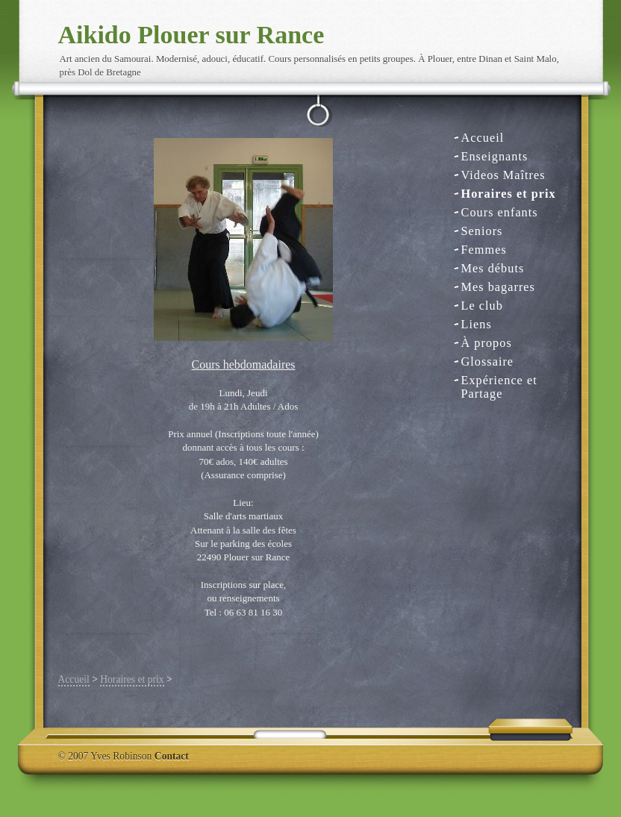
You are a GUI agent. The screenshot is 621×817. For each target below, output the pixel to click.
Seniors (482, 231)
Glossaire (487, 361)
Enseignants (494, 156)
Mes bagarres (498, 287)
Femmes (484, 249)
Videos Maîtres (503, 175)
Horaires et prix (508, 194)
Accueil (483, 138)
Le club (482, 305)
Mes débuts (493, 268)
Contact (172, 756)
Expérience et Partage (499, 381)
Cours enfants (499, 212)
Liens (476, 324)
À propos (486, 343)
